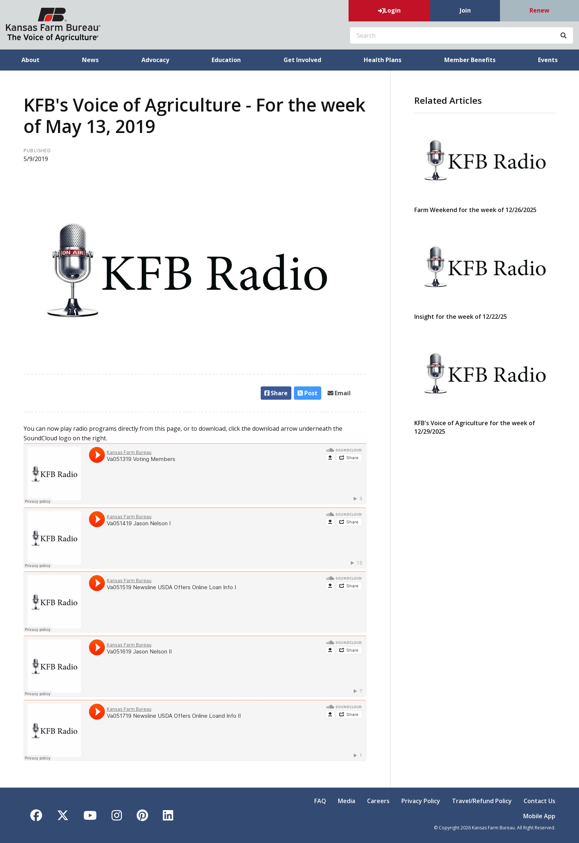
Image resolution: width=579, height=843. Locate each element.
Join (465, 10)
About (30, 60)
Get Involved (302, 60)
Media (346, 801)
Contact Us (539, 801)
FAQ (320, 801)
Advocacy (155, 60)
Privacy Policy (420, 801)
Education (226, 60)
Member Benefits (470, 60)
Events (548, 60)
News (90, 60)
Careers (378, 801)
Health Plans (382, 60)
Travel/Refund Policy (482, 801)
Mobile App (539, 816)
